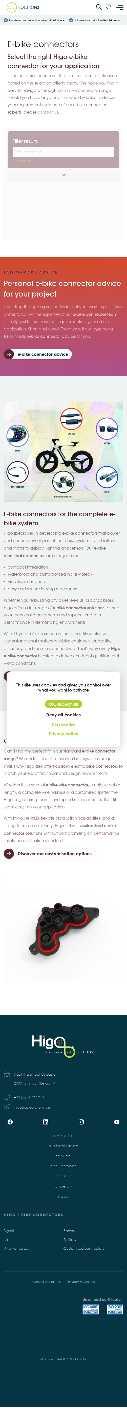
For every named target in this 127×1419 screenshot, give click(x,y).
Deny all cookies (63, 714)
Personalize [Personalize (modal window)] (63, 724)
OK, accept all (63, 704)
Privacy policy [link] (63, 733)
